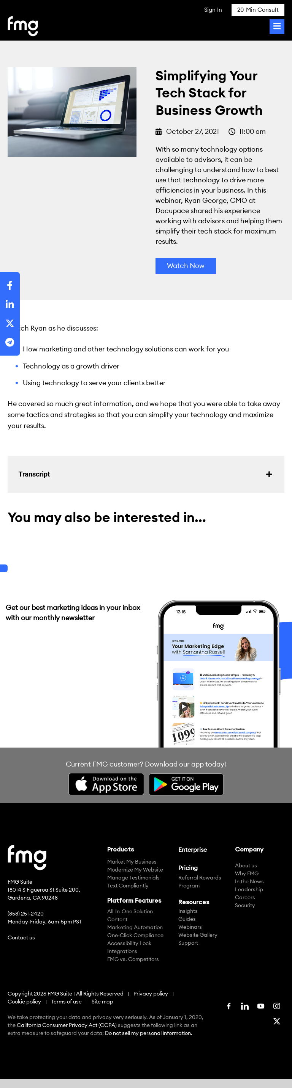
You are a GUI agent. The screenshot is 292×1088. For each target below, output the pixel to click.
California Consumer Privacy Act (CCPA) (67, 1025)
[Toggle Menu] (277, 26)
